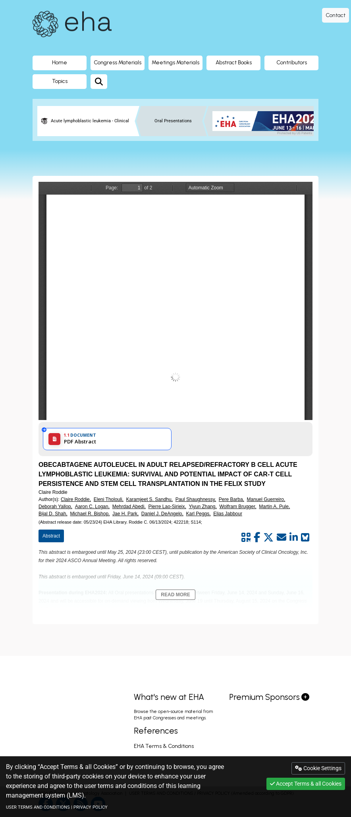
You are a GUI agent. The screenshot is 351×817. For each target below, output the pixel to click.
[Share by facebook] (257, 537)
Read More (175, 594)
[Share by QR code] (246, 537)
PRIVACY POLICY (90, 807)
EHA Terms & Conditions (164, 746)
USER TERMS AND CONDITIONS (38, 807)
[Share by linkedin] (293, 537)
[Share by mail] (281, 537)
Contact (335, 15)
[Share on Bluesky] (305, 537)
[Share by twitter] (268, 537)
